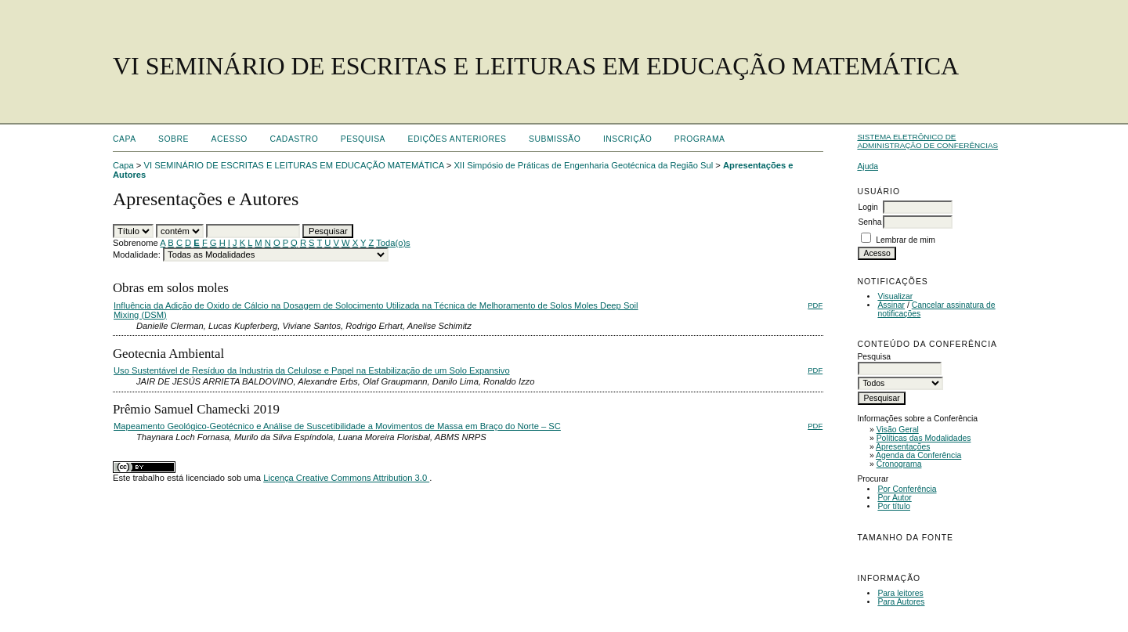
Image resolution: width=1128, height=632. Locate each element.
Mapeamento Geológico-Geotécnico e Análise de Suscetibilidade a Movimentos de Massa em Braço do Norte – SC (337, 426)
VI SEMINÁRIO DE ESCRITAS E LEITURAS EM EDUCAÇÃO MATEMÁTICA (294, 165)
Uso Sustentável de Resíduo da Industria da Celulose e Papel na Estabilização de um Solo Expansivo (312, 370)
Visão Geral (898, 429)
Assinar (891, 305)
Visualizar (895, 296)
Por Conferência (906, 489)
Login (867, 207)
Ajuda (867, 166)
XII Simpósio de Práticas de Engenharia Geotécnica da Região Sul (583, 165)
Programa (699, 139)
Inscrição (627, 139)
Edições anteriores (457, 139)
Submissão (554, 139)
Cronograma (899, 464)
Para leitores (900, 593)
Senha (869, 222)
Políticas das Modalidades (924, 438)
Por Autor (894, 497)
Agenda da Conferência (918, 455)
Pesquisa (363, 139)
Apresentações (903, 446)
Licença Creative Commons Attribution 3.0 (346, 477)
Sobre (173, 139)
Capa (124, 139)
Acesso (230, 139)
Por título (893, 506)
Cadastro (293, 139)
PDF (815, 305)
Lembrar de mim (905, 240)
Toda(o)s (393, 242)
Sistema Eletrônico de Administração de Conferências (927, 141)
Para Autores (900, 602)
